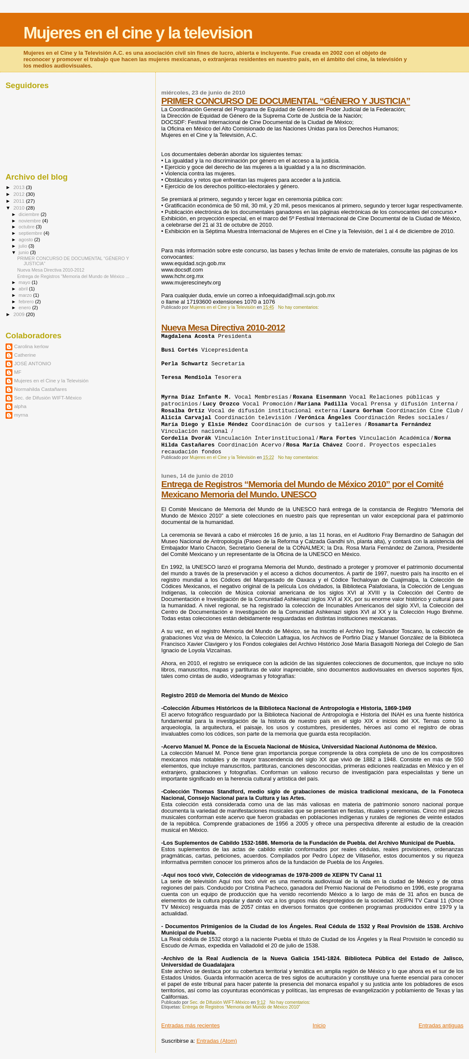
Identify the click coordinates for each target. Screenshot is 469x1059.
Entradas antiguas (441, 1025)
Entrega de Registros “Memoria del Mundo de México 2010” (241, 1007)
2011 (19, 201)
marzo (26, 295)
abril (24, 288)
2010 (19, 207)
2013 (19, 187)
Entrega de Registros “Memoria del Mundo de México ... (73, 276)
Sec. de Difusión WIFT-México (48, 397)
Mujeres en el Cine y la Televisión (51, 380)
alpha (20, 406)
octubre (27, 226)
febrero (27, 301)
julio (24, 245)
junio (24, 252)
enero (26, 307)
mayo (25, 282)
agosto (27, 239)
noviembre (30, 220)
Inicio (319, 1025)
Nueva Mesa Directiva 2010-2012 (223, 327)
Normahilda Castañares (40, 389)
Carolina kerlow (31, 346)
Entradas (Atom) (216, 1041)
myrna (21, 414)
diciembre (30, 214)
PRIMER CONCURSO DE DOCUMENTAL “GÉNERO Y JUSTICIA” (285, 101)
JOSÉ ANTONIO (32, 363)
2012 (19, 194)
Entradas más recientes (190, 1025)
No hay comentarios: (299, 307)
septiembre (31, 233)
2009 (19, 314)
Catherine (25, 355)
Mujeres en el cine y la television (138, 33)
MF (17, 372)
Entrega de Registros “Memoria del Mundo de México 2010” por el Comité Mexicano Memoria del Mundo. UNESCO (302, 489)
